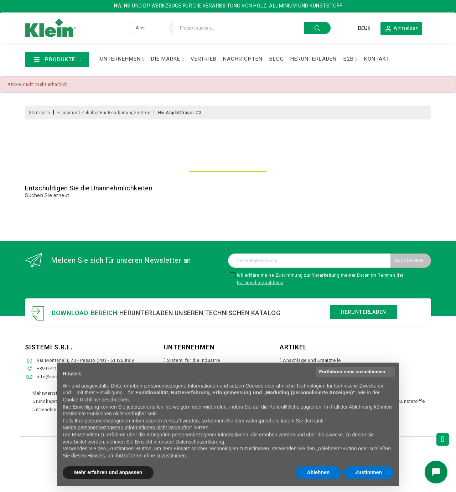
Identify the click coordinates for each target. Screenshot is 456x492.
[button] (401, 28)
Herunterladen (363, 312)
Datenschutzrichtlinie (260, 282)
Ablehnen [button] (318, 472)
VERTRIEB (204, 59)
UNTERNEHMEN (120, 59)
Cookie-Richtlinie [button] (81, 400)
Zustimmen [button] (368, 472)
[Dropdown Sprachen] (364, 28)
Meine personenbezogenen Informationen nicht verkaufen (126, 427)
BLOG (276, 59)
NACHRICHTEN (243, 59)
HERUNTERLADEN (313, 59)
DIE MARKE (165, 59)
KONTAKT (377, 59)
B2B (348, 59)
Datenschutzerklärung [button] (200, 442)
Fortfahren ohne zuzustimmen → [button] (355, 371)
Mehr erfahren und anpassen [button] (108, 472)
